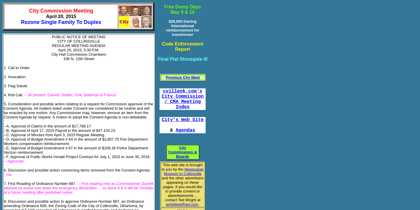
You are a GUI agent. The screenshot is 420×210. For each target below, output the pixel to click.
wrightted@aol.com (182, 204)
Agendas (185, 130)
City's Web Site (183, 120)
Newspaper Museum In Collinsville (184, 171)
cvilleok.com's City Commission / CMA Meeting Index (183, 99)
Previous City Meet (183, 77)
